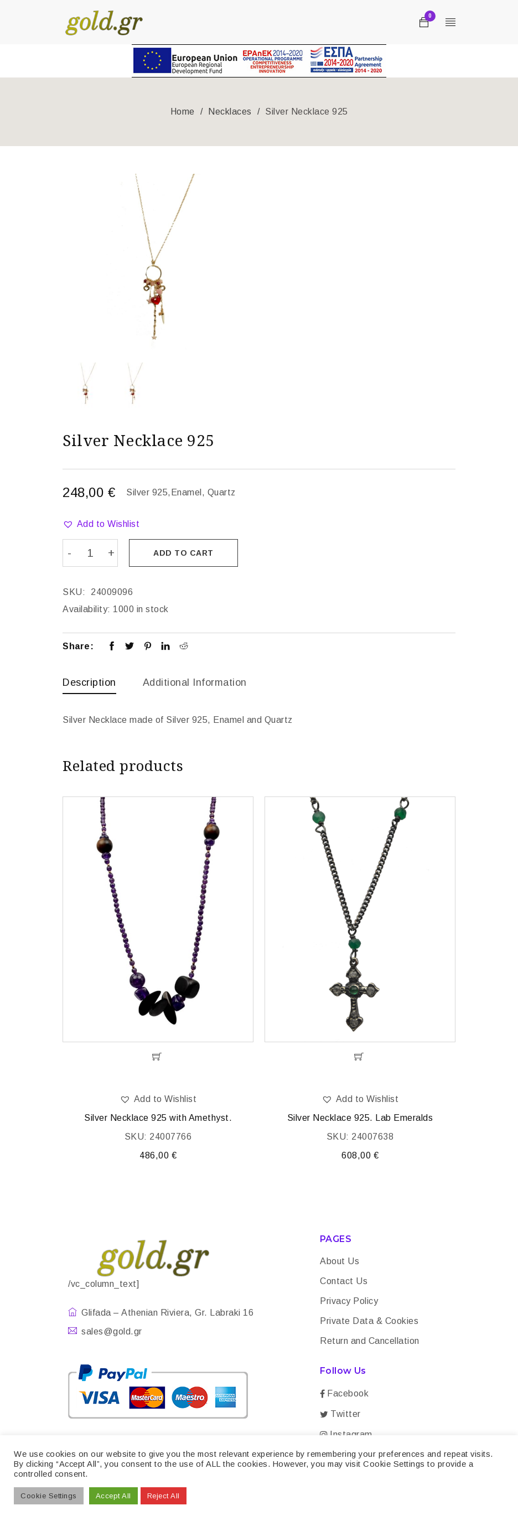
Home (182, 111)
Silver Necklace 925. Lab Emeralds (360, 1118)
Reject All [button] (163, 1496)
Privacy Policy (349, 1301)
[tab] (89, 685)
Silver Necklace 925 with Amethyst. (158, 1118)
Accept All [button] (113, 1496)
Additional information (195, 681)
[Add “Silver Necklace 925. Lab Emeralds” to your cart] (360, 1057)
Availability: (87, 608)
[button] (101, 524)
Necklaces (230, 111)
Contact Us (343, 1281)
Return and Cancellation (369, 1341)
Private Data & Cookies (369, 1321)
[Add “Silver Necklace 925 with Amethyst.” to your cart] (158, 1057)
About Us (339, 1261)
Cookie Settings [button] (48, 1496)
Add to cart (184, 553)
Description (89, 681)
